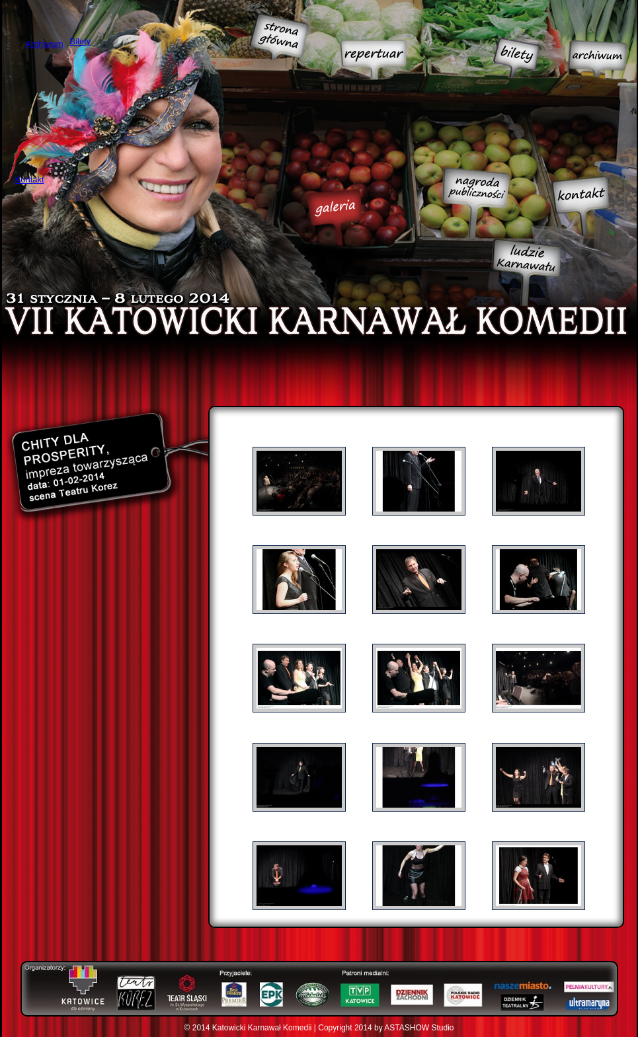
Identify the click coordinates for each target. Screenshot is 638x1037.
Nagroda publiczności (476, 203)
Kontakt (580, 206)
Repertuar (373, 60)
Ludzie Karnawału (526, 272)
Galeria (334, 217)
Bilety (516, 58)
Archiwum (597, 59)
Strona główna (279, 36)
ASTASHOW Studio (419, 1027)
